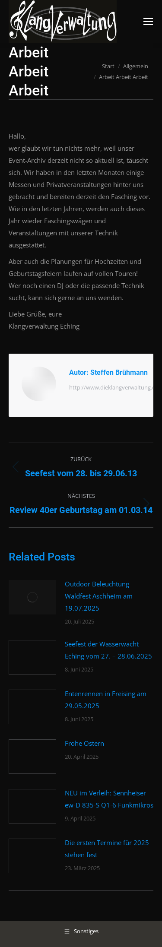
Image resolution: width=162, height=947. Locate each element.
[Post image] (32, 597)
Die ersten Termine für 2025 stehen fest (107, 848)
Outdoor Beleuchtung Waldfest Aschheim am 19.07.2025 (99, 596)
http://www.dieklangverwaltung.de (114, 387)
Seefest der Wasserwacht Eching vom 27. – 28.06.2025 (108, 650)
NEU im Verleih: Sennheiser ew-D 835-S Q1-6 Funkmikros (109, 799)
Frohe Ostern (84, 743)
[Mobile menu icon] (148, 21)
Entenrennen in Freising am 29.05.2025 (105, 699)
